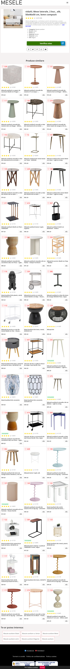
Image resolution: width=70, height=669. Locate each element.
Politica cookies (51, 656)
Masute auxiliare (47, 639)
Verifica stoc (52, 43)
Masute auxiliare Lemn (11, 639)
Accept (42, 667)
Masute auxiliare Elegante (30, 639)
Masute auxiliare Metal (50, 633)
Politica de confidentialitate (35, 656)
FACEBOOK (29, 651)
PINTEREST (39, 651)
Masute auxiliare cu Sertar (31, 633)
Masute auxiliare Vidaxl (11, 633)
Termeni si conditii (19, 656)
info (21, 95)
